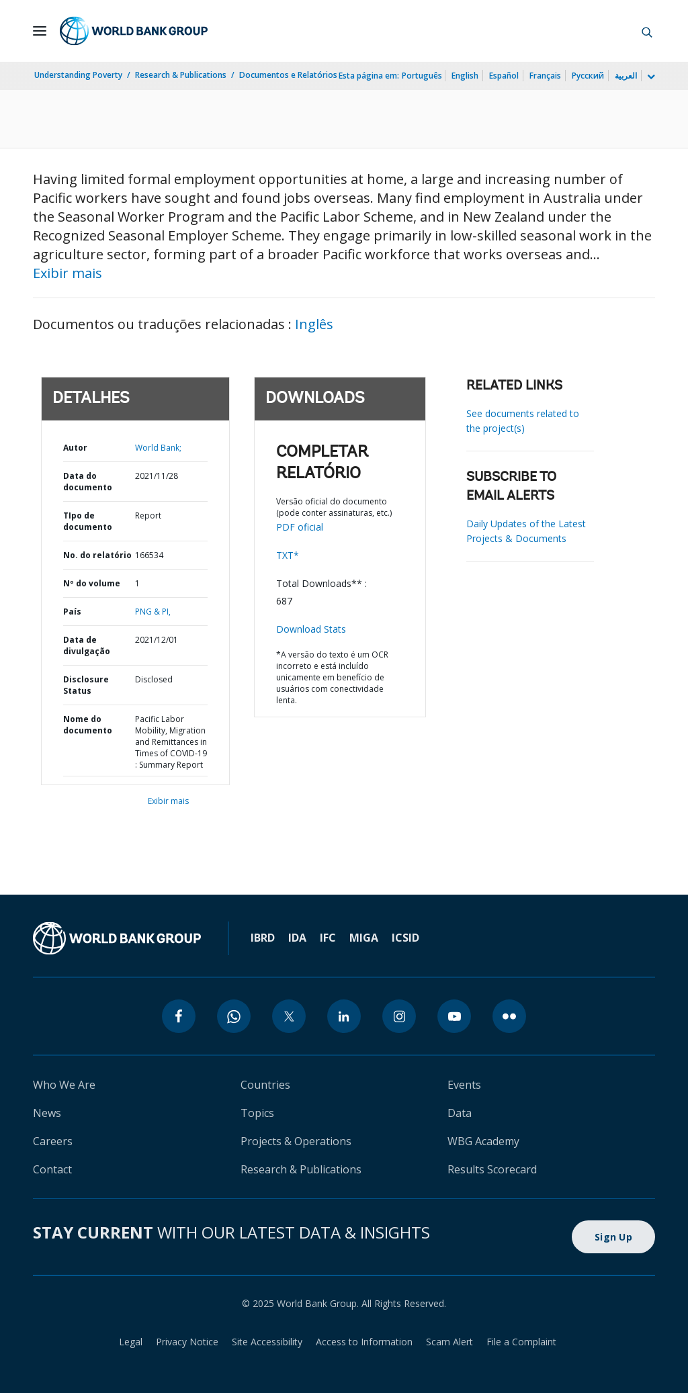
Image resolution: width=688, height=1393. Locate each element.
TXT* (287, 555)
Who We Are (64, 1084)
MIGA (363, 937)
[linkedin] (344, 1016)
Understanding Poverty (78, 75)
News (47, 1113)
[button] (647, 31)
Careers (53, 1141)
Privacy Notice (187, 1341)
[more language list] (649, 77)
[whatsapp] (234, 1016)
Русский (588, 75)
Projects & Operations (296, 1141)
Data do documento (87, 481)
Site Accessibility (267, 1341)
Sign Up (613, 1236)
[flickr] (509, 1016)
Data (459, 1113)
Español (504, 75)
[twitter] (289, 1016)
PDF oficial (299, 527)
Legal (130, 1341)
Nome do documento (87, 724)
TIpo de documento (87, 521)
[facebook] (179, 1016)
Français (545, 75)
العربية (626, 75)
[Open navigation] (39, 31)
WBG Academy (483, 1141)
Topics (257, 1113)
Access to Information (364, 1341)
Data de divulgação (86, 645)
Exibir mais (67, 273)
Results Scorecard (492, 1169)
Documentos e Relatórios (288, 75)
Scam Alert (449, 1341)
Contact (52, 1169)
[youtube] (454, 1016)
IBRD (263, 937)
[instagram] (399, 1016)
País (72, 611)
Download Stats (311, 629)
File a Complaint (521, 1341)
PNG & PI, (153, 611)
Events (464, 1084)
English (465, 75)
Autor (75, 447)
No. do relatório (97, 555)
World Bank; (158, 447)
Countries (265, 1084)
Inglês (314, 324)
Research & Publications (180, 75)
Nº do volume (91, 583)
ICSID (405, 937)
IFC (328, 937)
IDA (297, 937)
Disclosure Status (86, 685)
